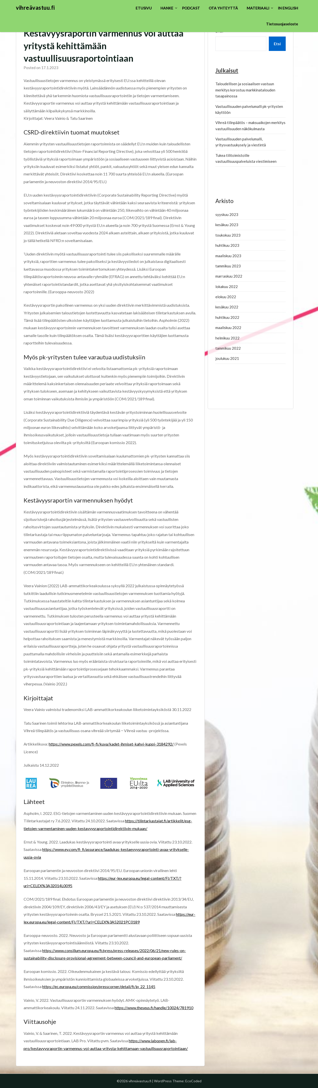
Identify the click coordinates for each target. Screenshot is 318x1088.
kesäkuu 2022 (226, 307)
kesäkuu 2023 (226, 224)
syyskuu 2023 (226, 214)
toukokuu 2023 (227, 235)
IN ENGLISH (288, 8)
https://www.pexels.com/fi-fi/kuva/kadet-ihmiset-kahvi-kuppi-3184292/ (111, 744)
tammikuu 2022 (228, 348)
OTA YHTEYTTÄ (223, 8)
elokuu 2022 (225, 296)
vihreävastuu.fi (35, 7)
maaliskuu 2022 (228, 327)
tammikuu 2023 (228, 266)
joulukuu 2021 (227, 358)
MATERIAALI (258, 8)
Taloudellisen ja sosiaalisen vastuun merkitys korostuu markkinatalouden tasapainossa (245, 90)
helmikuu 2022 (227, 338)
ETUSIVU (144, 8)
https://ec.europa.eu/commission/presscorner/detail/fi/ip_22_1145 (98, 986)
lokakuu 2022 (226, 286)
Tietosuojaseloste (282, 24)
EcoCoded (193, 1081)
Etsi (277, 43)
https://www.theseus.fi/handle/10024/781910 (154, 1007)
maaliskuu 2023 (228, 255)
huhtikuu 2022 (227, 317)
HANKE (166, 8)
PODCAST (191, 8)
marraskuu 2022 (228, 276)
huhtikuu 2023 (227, 245)
